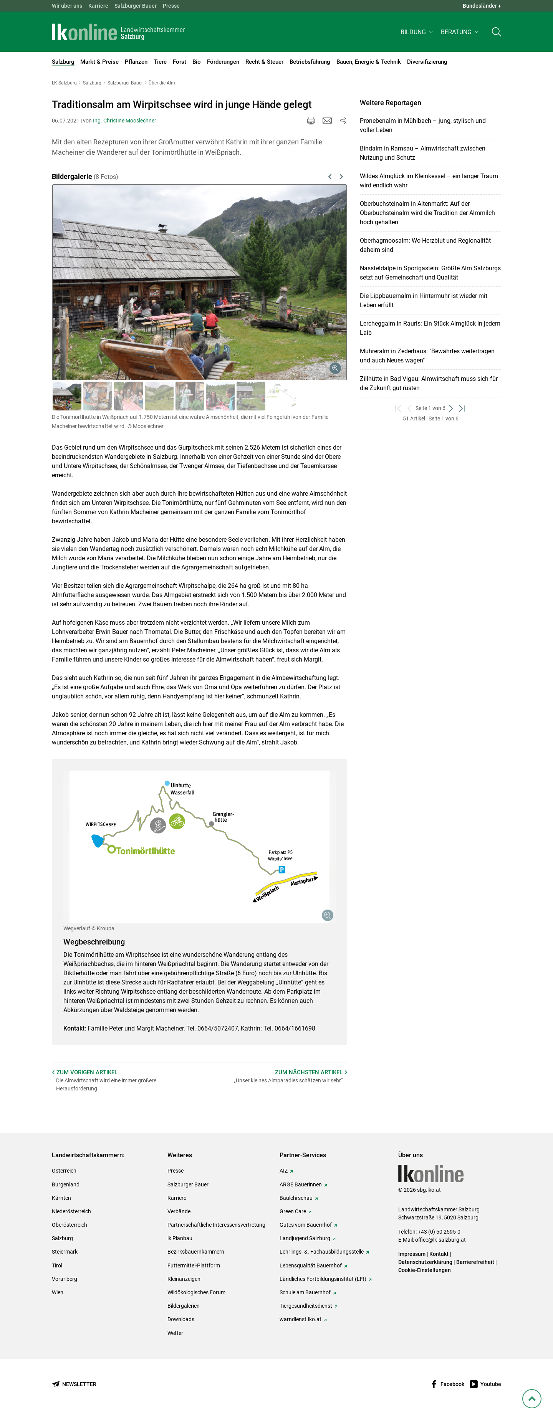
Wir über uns (67, 6)
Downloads (180, 1319)
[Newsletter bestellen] (74, 1384)
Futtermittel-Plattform (193, 1265)
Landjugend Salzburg (305, 1238)
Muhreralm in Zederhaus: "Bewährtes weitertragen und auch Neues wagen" (427, 355)
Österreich (64, 1171)
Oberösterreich (69, 1225)
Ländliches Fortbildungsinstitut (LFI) (323, 1279)
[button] (417, 33)
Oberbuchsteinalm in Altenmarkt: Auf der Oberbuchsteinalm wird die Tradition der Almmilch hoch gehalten (427, 213)
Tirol (57, 1265)
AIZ (284, 1171)
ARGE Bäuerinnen (301, 1184)
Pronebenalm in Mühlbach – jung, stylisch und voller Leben (423, 125)
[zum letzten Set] (462, 408)
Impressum (412, 1254)
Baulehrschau (296, 1198)
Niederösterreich (71, 1211)
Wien (57, 1292)
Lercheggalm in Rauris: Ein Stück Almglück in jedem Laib (430, 328)
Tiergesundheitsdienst (306, 1306)
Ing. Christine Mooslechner (124, 120)
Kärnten (61, 1198)
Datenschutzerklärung (426, 1262)
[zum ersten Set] (399, 408)
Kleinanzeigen (183, 1279)
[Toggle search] (496, 33)
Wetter (175, 1333)
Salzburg (62, 1238)
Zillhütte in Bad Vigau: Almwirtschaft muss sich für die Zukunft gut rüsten (429, 383)
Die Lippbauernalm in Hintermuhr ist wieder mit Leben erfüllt (423, 300)
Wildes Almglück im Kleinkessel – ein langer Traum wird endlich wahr (429, 180)
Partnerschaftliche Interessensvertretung (216, 1225)
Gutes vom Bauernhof (306, 1225)
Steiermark (65, 1252)
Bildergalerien (183, 1306)
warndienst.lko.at (300, 1319)
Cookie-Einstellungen (424, 1270)
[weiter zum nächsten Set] (451, 408)
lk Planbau (179, 1238)
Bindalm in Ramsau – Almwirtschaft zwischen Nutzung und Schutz (422, 153)
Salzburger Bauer (135, 6)
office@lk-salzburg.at (440, 1240)
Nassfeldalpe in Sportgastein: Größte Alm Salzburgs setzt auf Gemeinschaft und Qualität (430, 273)
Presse (171, 6)
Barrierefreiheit (475, 1262)
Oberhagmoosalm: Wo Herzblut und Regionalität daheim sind (425, 245)
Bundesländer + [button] (482, 6)
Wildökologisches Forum (196, 1292)
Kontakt (439, 1254)
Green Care (293, 1211)
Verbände (178, 1211)
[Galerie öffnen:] (199, 847)
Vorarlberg (64, 1279)
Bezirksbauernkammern (195, 1252)
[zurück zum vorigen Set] (410, 408)
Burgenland (65, 1184)
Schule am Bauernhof (305, 1292)
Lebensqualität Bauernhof (311, 1265)
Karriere (98, 6)
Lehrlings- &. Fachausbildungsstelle (322, 1252)
